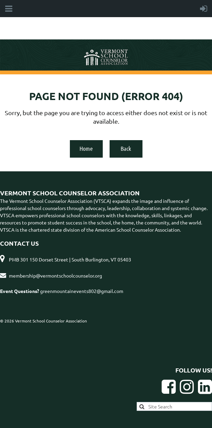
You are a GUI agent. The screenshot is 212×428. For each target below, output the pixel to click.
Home (86, 148)
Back (126, 148)
